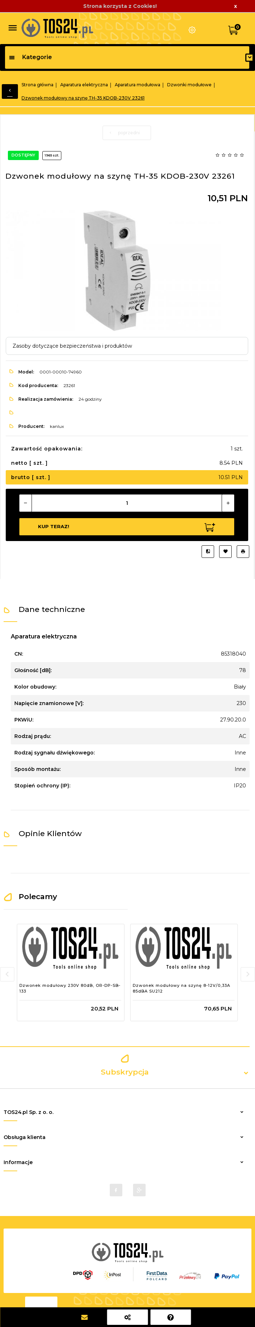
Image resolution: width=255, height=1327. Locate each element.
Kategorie (30, 57)
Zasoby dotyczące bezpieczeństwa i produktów (72, 346)
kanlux (57, 426)
